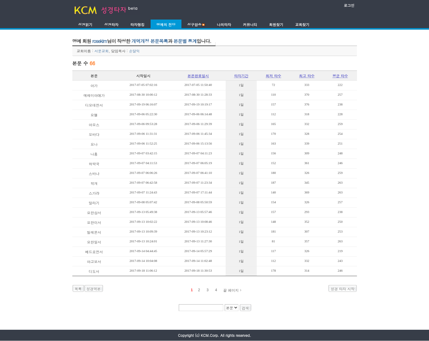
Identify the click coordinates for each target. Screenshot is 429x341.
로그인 (349, 5)
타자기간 (241, 75)
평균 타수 (340, 75)
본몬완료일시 (198, 75)
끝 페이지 (230, 290)
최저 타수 (273, 75)
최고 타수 (307, 75)
